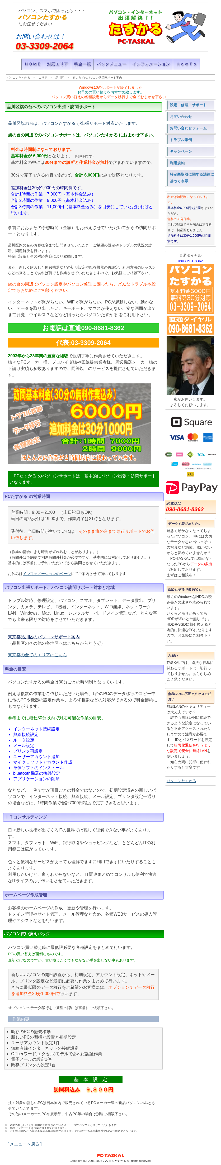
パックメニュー (111, 64)
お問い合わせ (181, 116)
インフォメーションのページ (47, 574)
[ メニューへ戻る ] (24, 1144)
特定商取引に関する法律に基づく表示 (192, 177)
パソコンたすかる (42, 17)
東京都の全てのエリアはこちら (37, 655)
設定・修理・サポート (188, 105)
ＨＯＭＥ (32, 64)
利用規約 (177, 163)
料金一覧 (82, 64)
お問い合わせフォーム (188, 128)
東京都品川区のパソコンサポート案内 (44, 637)
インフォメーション (151, 64)
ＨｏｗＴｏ (186, 64)
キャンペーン (181, 151)
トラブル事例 (181, 139)
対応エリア (57, 64)
